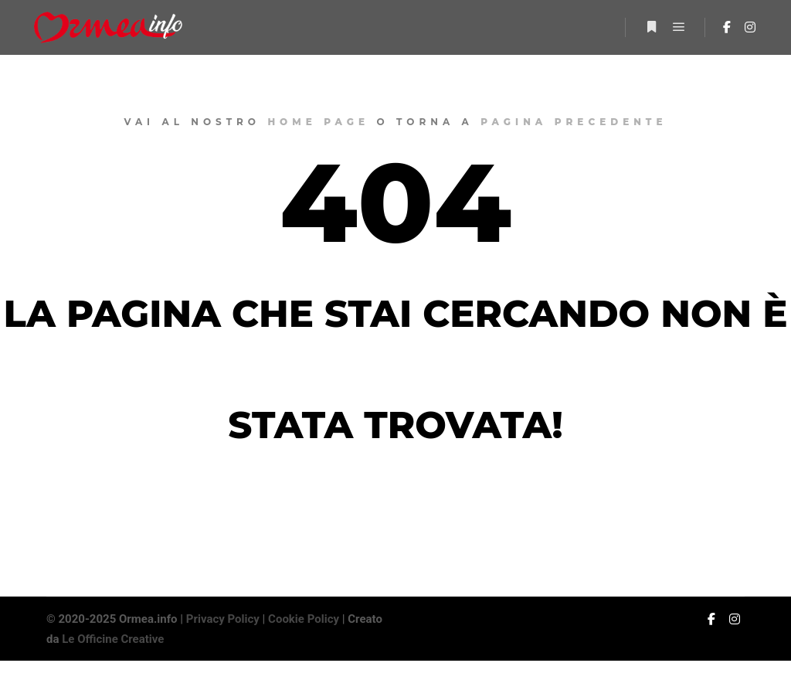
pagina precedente (573, 122)
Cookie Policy (303, 619)
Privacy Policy (223, 619)
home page (318, 122)
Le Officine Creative (113, 639)
